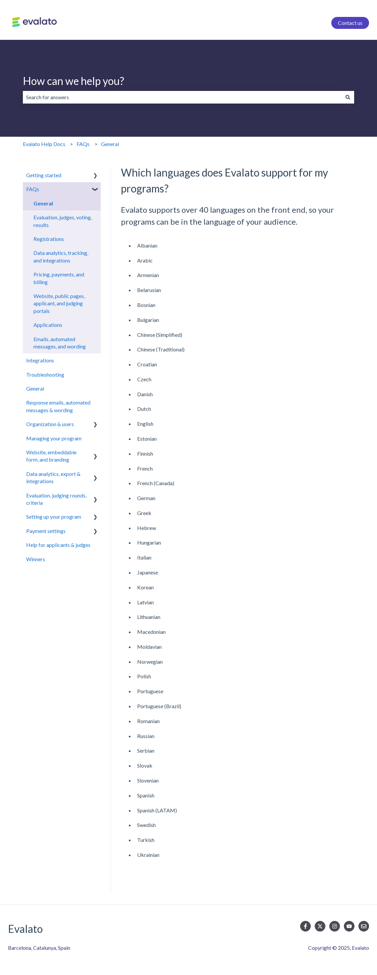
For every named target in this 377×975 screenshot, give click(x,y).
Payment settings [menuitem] (46, 531)
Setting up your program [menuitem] (53, 516)
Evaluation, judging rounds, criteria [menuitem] (56, 499)
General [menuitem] (43, 203)
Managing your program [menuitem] (53, 438)
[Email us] (363, 926)
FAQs (83, 144)
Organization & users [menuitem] (50, 424)
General (110, 144)
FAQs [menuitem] (32, 189)
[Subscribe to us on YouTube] (349, 926)
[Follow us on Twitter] (320, 926)
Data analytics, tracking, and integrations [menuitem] (60, 256)
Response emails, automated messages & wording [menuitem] (58, 406)
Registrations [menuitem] (48, 239)
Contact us (350, 23)
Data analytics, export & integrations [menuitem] (53, 477)
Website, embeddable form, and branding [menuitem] (51, 456)
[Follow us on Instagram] (334, 926)
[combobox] (182, 97)
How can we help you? (73, 80)
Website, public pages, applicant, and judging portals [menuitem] (59, 303)
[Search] (348, 97)
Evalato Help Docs (44, 144)
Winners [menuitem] (35, 559)
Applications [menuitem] (47, 325)
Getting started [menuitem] (43, 175)
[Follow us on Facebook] (305, 926)
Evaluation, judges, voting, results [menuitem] (62, 221)
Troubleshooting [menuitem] (45, 374)
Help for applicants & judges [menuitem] (58, 545)
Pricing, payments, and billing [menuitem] (58, 278)
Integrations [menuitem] (40, 360)
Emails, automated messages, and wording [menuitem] (59, 342)
